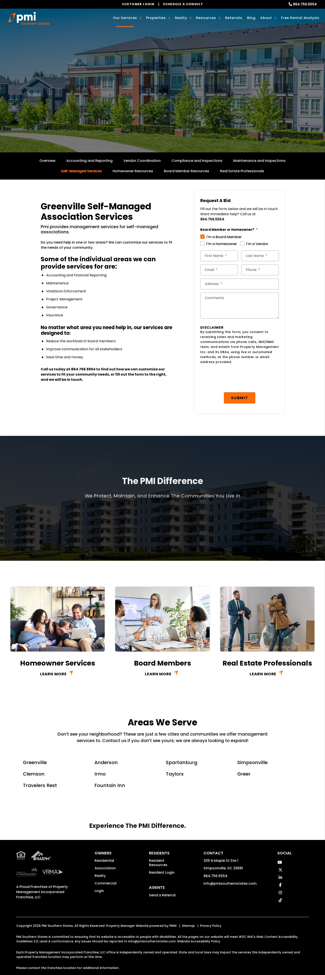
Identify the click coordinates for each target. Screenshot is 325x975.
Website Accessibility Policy (198, 941)
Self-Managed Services (81, 171)
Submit (239, 397)
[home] (28, 18)
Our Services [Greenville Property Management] (125, 17)
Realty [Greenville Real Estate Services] (181, 17)
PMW (173, 926)
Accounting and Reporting (89, 160)
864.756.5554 (305, 4)
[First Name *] (219, 255)
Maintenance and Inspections (259, 160)
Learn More (53, 674)
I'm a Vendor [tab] (257, 243)
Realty (100, 875)
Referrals (233, 17)
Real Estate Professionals (242, 171)
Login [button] (99, 890)
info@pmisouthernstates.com (230, 883)
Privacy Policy (210, 926)
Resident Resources (158, 862)
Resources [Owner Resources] (206, 17)
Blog (251, 17)
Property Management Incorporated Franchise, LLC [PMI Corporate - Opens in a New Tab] (42, 866)
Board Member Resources (186, 171)
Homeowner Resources (133, 171)
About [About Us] (266, 17)
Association (105, 868)
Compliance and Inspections (196, 160)
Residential (104, 860)
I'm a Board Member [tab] (224, 236)
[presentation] (240, 378)
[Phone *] (260, 269)
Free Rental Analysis (300, 17)
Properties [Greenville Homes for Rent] (156, 17)
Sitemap (188, 926)
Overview (47, 160)
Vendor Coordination (142, 160)
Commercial (105, 883)
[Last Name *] (260, 255)
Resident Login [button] (162, 872)
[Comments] (239, 306)
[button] (279, 862)
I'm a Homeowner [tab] (221, 243)
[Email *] (219, 269)
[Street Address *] (239, 284)
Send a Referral (162, 895)
